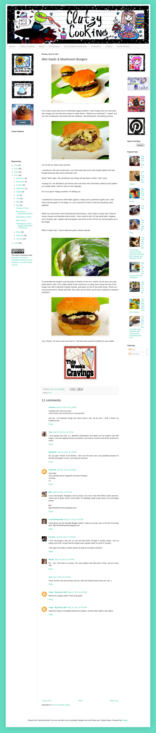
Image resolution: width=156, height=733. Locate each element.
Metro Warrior (21, 220)
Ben (50, 492)
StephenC (53, 452)
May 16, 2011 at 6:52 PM (77, 607)
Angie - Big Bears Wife (58, 592)
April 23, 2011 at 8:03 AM (66, 470)
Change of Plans (22, 208)
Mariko (51, 560)
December (20, 178)
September (20, 188)
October (19, 185)
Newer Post (46, 701)
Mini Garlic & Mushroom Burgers (24, 213)
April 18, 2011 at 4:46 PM (67, 452)
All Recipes (54, 46)
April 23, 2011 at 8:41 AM (62, 492)
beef (49, 393)
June (18, 199)
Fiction (109, 46)
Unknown (52, 470)
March (19, 232)
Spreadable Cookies (23, 217)
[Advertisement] (80, 678)
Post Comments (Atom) (61, 705)
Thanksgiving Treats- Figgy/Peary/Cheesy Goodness (24, 226)
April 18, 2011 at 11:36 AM (66, 407)
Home (12, 46)
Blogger (125, 720)
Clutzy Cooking (27, 46)
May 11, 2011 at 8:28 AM (77, 592)
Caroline (52, 537)
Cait (50, 577)
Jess (50, 432)
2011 (16, 175)
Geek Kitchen (123, 46)
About (41, 46)
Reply (51, 424)
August (19, 192)
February (20, 235)
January (19, 239)
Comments (134, 354)
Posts (132, 350)
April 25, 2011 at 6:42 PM (73, 520)
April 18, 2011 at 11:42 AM (63, 432)
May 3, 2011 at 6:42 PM (62, 577)
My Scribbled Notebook (75, 46)
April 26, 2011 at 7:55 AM (65, 537)
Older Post (114, 701)
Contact (142, 207)
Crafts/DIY (96, 46)
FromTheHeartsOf (56, 520)
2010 (16, 243)
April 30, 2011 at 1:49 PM (64, 560)
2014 (16, 165)
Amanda (52, 407)
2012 (16, 172)
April (18, 205)
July (18, 195)
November (20, 182)
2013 (16, 169)
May (18, 202)
